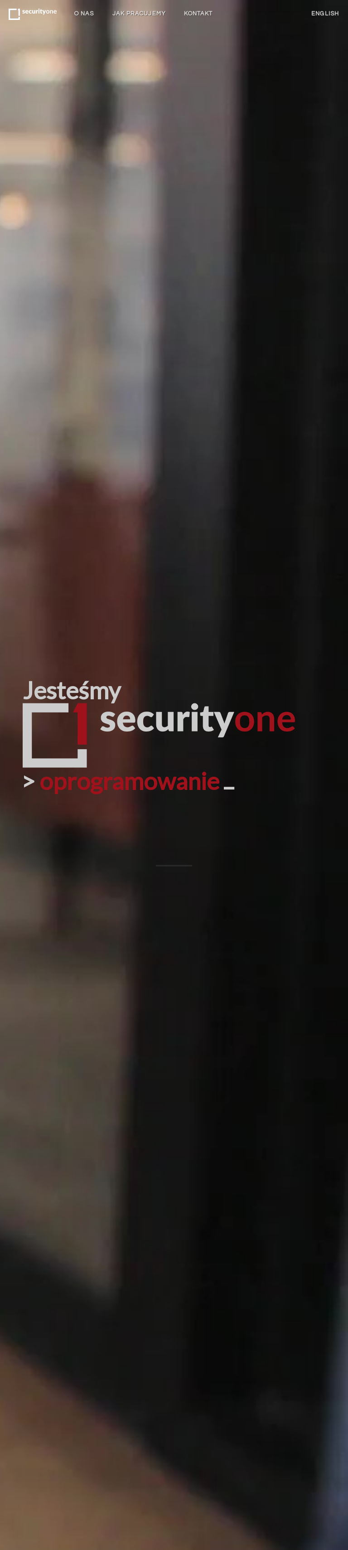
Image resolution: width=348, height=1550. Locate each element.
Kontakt (198, 13)
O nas (84, 13)
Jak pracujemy (139, 13)
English (325, 13)
